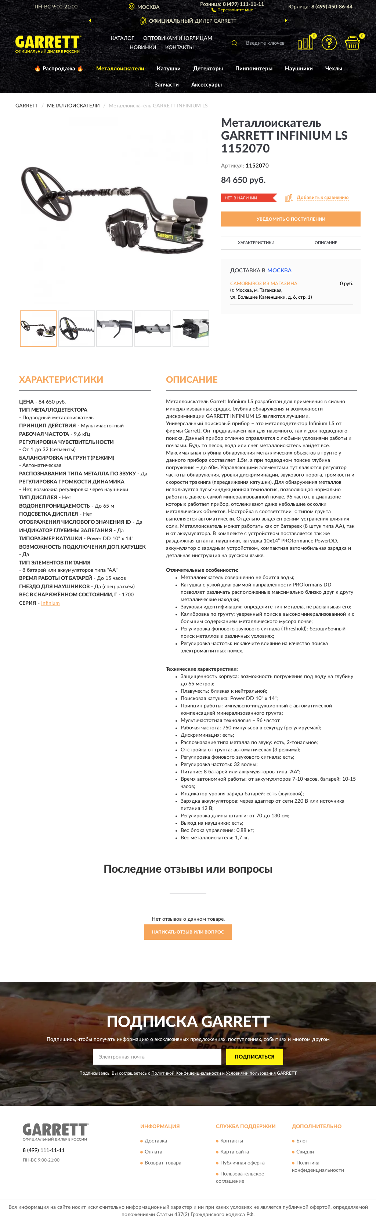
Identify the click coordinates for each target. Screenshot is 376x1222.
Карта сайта (234, 1152)
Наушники (299, 68)
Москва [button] (279, 270)
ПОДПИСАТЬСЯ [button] (255, 1057)
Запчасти (167, 85)
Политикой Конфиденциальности (186, 1073)
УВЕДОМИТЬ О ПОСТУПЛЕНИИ (291, 219)
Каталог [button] (122, 38)
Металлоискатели (120, 68)
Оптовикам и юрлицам (177, 38)
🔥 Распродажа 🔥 (59, 68)
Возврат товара (163, 1163)
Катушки (169, 68)
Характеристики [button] (256, 243)
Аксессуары (206, 85)
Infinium (50, 603)
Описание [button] (326, 243)
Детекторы (208, 68)
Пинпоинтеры (253, 68)
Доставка (156, 1141)
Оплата (153, 1152)
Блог (302, 1141)
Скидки (305, 1152)
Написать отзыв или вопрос (188, 932)
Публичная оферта (242, 1163)
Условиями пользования (251, 1073)
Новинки (143, 47)
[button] (232, 9)
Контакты (179, 47)
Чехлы (333, 68)
